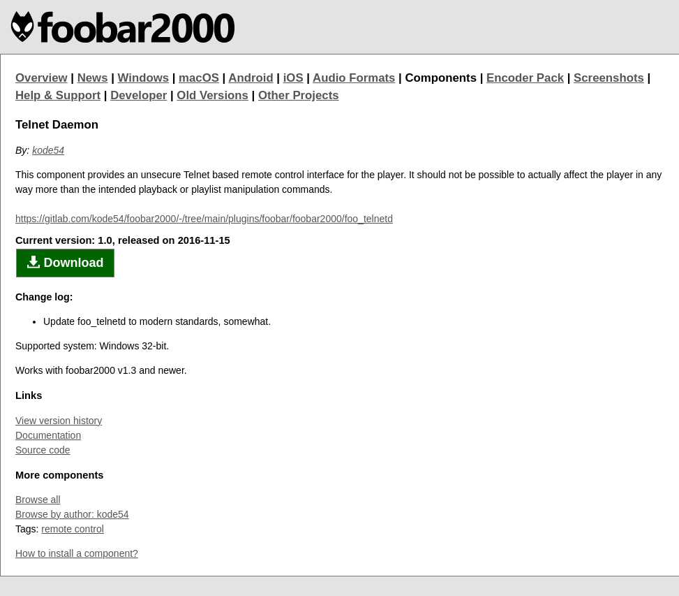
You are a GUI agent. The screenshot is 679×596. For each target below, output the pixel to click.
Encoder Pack (525, 78)
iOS (293, 78)
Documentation (48, 435)
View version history (58, 420)
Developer (138, 95)
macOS (199, 78)
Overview (41, 78)
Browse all (38, 499)
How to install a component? (76, 553)
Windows (144, 78)
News (92, 78)
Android (250, 78)
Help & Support (57, 95)
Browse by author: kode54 (72, 514)
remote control (72, 529)
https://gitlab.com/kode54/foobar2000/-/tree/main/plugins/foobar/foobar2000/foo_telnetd (204, 218)
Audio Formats (354, 78)
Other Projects (298, 95)
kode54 (48, 150)
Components (441, 78)
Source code (42, 450)
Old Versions (212, 95)
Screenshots (609, 78)
